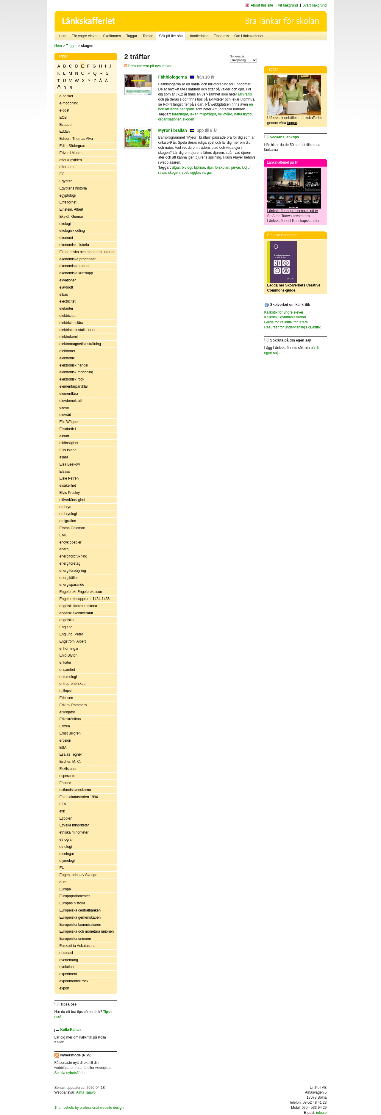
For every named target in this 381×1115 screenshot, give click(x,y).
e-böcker (67, 96)
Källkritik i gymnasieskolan (285, 317)
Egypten (66, 181)
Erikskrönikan (70, 719)
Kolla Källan (70, 1030)
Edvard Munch (71, 153)
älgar (176, 167)
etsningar (67, 854)
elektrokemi (69, 337)
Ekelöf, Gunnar (71, 216)
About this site (262, 5)
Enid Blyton (69, 655)
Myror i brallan (172, 130)
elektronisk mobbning (76, 372)
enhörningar (69, 648)
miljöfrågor (207, 114)
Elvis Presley (70, 493)
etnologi (66, 847)
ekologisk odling (72, 230)
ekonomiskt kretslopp (76, 273)
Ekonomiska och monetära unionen (87, 252)
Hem (62, 36)
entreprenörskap (72, 684)
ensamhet (67, 670)
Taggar (131, 36)
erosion (65, 740)
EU (62, 868)
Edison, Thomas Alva (76, 139)
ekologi (65, 224)
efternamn (68, 167)
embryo (65, 507)
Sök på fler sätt (171, 36)
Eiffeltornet (68, 202)
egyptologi (68, 195)
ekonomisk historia (74, 245)
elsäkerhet (68, 485)
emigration (68, 521)
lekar (193, 114)
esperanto (67, 776)
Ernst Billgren (70, 733)
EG (62, 174)
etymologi (67, 861)
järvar (235, 167)
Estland (65, 783)
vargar (207, 172)
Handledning (198, 36)
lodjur (246, 167)
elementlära (69, 393)
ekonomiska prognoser (78, 259)
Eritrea (65, 726)
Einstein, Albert (71, 209)
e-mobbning (69, 103)
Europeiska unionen (75, 939)
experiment (68, 974)
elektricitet (68, 316)
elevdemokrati (71, 401)
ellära (64, 457)
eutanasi (66, 953)
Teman (148, 36)
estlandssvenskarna (75, 790)
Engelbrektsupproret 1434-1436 (85, 599)
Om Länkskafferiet (248, 36)
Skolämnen (112, 36)
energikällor (69, 578)
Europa (65, 889)
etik (62, 811)
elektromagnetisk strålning (80, 344)
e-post (64, 110)
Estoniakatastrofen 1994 (79, 797)
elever (64, 407)
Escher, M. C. (70, 761)
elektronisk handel (74, 365)
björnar (199, 167)
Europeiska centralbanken (80, 910)
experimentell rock (74, 981)
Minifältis (245, 94)
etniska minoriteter (74, 832)
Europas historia (72, 903)
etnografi (67, 839)
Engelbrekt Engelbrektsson (81, 592)
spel (185, 172)
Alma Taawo (86, 1092)
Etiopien (66, 818)
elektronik (67, 358)
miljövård (225, 114)
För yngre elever (85, 36)
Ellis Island (68, 450)
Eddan (65, 131)
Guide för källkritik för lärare (286, 322)
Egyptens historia (73, 188)
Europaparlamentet (75, 896)
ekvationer (68, 280)
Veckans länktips (284, 137)
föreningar (180, 114)
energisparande (72, 584)
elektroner (67, 351)
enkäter (65, 662)
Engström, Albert (73, 641)
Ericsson (66, 698)
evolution (67, 967)
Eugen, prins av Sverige (78, 875)
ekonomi (66, 238)
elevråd (65, 415)
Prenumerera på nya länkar (148, 66)
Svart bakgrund (314, 5)
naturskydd (243, 114)
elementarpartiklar (74, 386)
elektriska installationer (78, 330)
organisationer (169, 119)
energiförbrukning (73, 556)
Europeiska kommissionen (80, 925)
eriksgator (67, 712)
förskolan (222, 167)
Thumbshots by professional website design (89, 1107)
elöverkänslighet (72, 500)
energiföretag (70, 563)
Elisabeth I (68, 429)
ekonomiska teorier (75, 266)
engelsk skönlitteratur (76, 613)
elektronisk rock (72, 379)
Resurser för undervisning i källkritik (292, 327)
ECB (63, 117)
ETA (63, 804)
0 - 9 (68, 87)
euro (63, 882)
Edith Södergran (72, 146)
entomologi (68, 677)
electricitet (68, 301)
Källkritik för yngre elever (283, 312)
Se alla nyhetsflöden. (71, 1073)
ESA (63, 748)
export (64, 988)
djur (210, 167)
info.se (321, 1113)
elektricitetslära (71, 323)
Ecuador (66, 125)
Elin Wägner (69, 422)
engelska (67, 620)
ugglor (195, 172)
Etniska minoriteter (74, 825)
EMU (64, 535)
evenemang (69, 960)
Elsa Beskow (70, 464)
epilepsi (66, 691)
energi (64, 549)
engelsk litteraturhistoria (78, 606)
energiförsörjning (73, 571)
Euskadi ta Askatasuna (78, 946)
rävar (162, 172)
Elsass (65, 471)
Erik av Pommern (73, 705)
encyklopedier (71, 542)
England (66, 627)
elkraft (64, 436)
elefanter (67, 308)
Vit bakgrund (288, 5)
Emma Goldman (72, 528)
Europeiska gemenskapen (80, 917)
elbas (64, 294)
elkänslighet (69, 443)
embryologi (68, 514)
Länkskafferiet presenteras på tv (292, 211)
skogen (188, 119)
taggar (292, 123)
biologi (187, 167)
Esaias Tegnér (71, 754)
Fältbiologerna (172, 77)
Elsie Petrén (69, 478)
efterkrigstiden (71, 160)
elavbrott (66, 287)
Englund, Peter (71, 634)
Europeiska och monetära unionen (87, 931)
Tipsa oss (221, 36)
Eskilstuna (68, 769)
